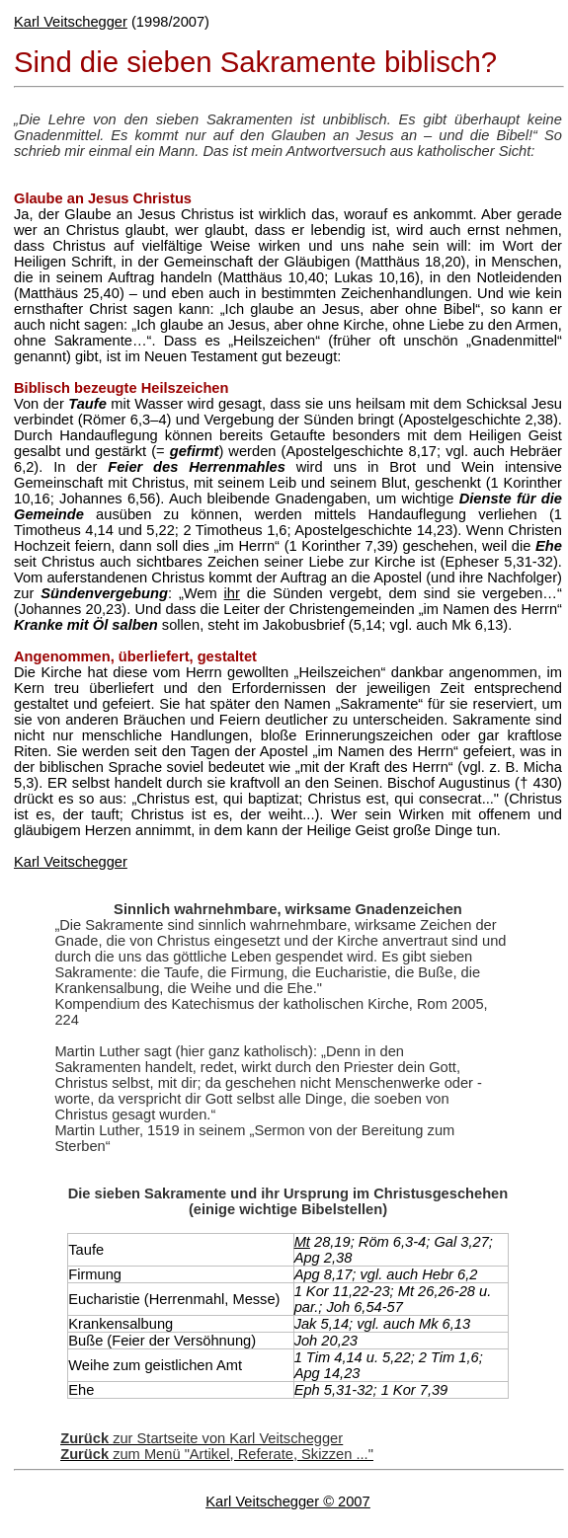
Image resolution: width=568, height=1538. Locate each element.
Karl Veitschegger (70, 22)
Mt (302, 1242)
